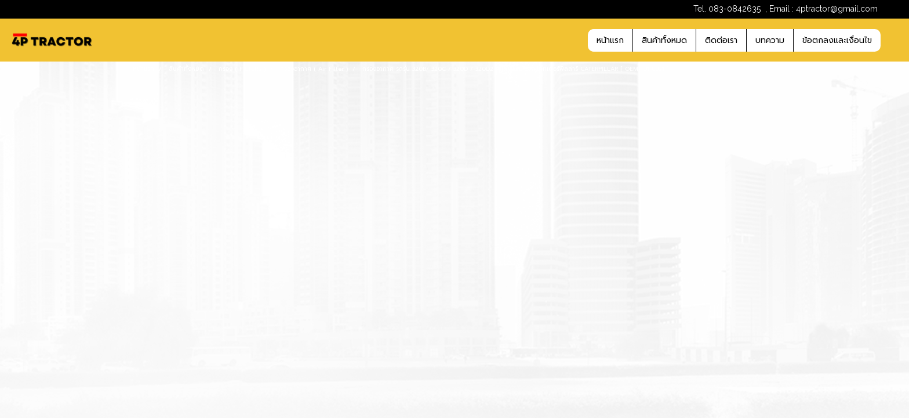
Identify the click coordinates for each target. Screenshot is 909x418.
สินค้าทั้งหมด (664, 40)
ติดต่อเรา (721, 40)
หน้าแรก (610, 40)
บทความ (769, 40)
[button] (891, 40)
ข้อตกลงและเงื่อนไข (837, 40)
